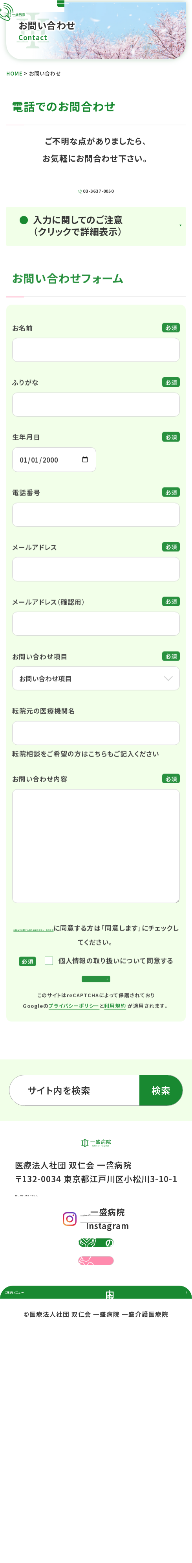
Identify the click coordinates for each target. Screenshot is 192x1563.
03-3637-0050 (106, 222)
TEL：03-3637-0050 (54, 1299)
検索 (161, 1171)
